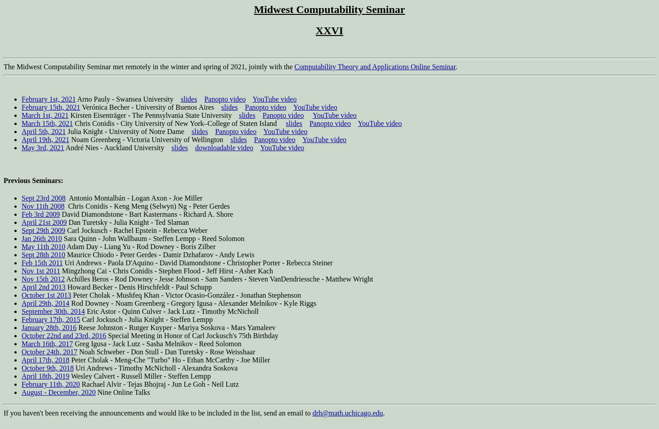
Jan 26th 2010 (42, 238)
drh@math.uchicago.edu (348, 413)
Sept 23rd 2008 (44, 198)
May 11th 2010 (43, 246)
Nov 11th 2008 (43, 206)
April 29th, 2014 (45, 303)
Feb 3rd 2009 (41, 214)
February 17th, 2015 (51, 319)
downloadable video (224, 148)
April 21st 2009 (44, 222)
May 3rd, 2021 (43, 148)
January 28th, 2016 (49, 327)
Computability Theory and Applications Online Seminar (375, 67)
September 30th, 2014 (53, 311)
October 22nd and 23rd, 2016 (64, 336)
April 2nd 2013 (44, 287)
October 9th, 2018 (48, 368)
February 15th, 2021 (51, 107)
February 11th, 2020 (51, 384)
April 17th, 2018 (45, 360)
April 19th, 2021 (45, 139)
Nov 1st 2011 (41, 271)
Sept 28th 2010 (43, 255)
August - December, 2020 (59, 392)
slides (189, 99)
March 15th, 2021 (47, 123)
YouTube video (275, 99)
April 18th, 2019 (45, 376)
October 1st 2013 (46, 295)
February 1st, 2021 (49, 99)
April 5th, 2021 (44, 131)
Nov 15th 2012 (43, 279)
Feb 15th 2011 (42, 263)
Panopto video (225, 99)
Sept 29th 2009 (43, 230)
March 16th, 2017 (47, 344)
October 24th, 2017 (49, 352)
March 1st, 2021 (45, 115)
